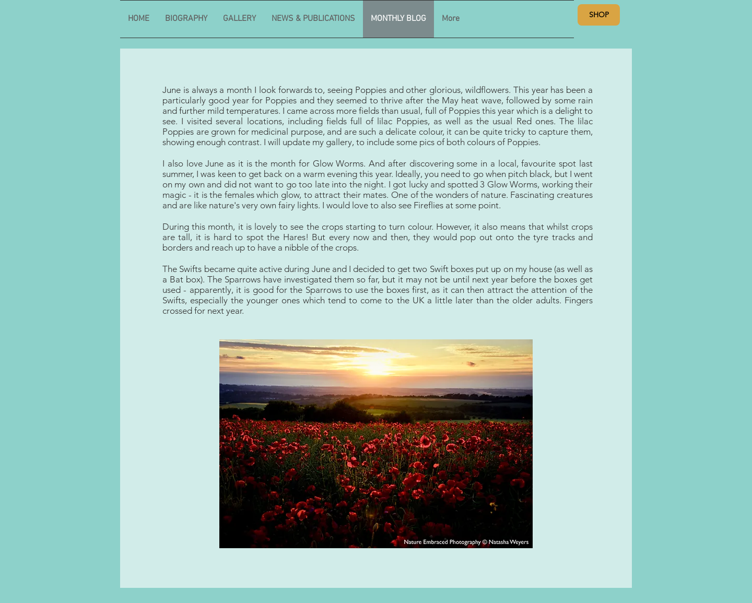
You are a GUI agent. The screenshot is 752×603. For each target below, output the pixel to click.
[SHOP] (599, 15)
